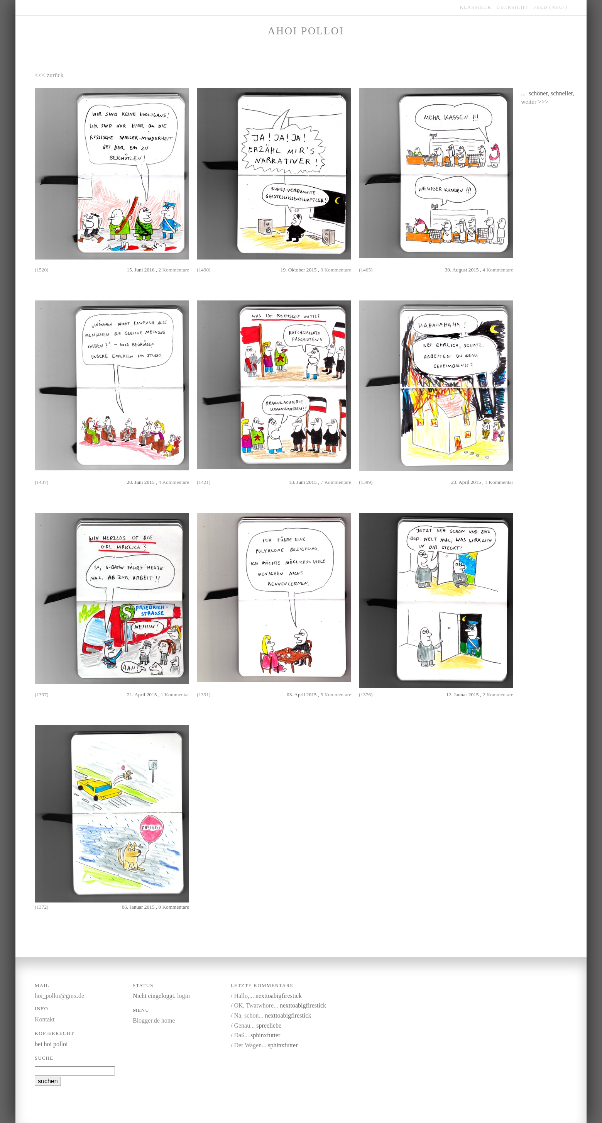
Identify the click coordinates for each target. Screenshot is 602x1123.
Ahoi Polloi (306, 31)
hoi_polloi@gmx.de (59, 995)
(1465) (366, 270)
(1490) (204, 270)
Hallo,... (244, 995)
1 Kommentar (499, 482)
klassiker (476, 7)
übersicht (512, 7)
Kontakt (45, 1019)
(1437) (42, 482)
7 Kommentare (335, 482)
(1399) (366, 482)
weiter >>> (534, 101)
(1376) (366, 694)
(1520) (42, 270)
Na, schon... (248, 1015)
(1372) (42, 907)
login (183, 995)
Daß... (241, 1035)
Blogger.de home (154, 1020)
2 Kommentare (173, 270)
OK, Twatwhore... (256, 1005)
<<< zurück (49, 75)
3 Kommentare (335, 270)
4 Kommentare (497, 270)
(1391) (204, 694)
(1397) (42, 694)
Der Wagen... (250, 1045)
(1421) (204, 482)
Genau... (244, 1025)
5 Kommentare (335, 694)
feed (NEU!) (550, 7)
